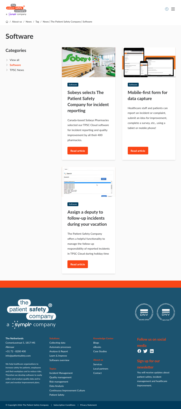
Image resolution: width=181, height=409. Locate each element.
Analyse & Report (58, 351)
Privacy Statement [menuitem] (88, 405)
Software (15, 64)
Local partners (100, 368)
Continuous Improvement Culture (67, 390)
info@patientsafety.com (18, 355)
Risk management (58, 381)
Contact (97, 372)
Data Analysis (56, 385)
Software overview (59, 360)
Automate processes (60, 346)
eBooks (97, 346)
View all (14, 59)
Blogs (96, 342)
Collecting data (57, 342)
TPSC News (17, 69)
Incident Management (61, 372)
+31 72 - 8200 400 (16, 351)
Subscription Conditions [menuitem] (64, 405)
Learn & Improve (58, 355)
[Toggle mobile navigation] (173, 9)
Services (97, 364)
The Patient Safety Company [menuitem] (36, 405)
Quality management (60, 377)
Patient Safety (56, 394)
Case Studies (100, 351)
